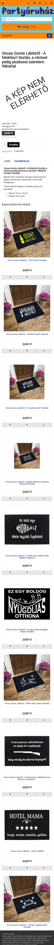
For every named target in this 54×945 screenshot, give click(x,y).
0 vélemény (19, 151)
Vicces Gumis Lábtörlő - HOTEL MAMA (27, 851)
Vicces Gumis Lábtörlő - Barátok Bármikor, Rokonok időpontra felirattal (27, 483)
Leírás (7, 161)
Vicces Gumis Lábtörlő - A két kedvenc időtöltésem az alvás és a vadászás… (27, 778)
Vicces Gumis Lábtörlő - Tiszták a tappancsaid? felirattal (27, 926)
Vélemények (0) (21, 161)
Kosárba (13, 144)
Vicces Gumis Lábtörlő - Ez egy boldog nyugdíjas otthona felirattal (27, 631)
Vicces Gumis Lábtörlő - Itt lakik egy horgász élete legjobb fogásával (27, 557)
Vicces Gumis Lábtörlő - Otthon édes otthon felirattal (27, 703)
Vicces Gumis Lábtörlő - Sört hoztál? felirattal (27, 260)
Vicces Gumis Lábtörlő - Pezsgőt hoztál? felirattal (27, 408)
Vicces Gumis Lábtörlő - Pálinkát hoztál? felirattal (27, 334)
